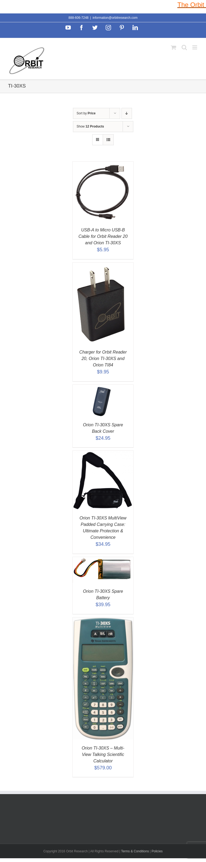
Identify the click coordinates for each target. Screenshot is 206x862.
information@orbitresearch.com (115, 18)
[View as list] (108, 139)
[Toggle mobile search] (184, 47)
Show (90, 126)
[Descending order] (127, 113)
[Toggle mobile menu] (195, 47)
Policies (157, 851)
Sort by (86, 113)
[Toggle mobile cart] (173, 47)
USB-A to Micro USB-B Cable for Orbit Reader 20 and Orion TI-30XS (102, 236)
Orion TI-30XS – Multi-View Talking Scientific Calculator (103, 754)
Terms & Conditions (135, 851)
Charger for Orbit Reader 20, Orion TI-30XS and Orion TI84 (103, 358)
